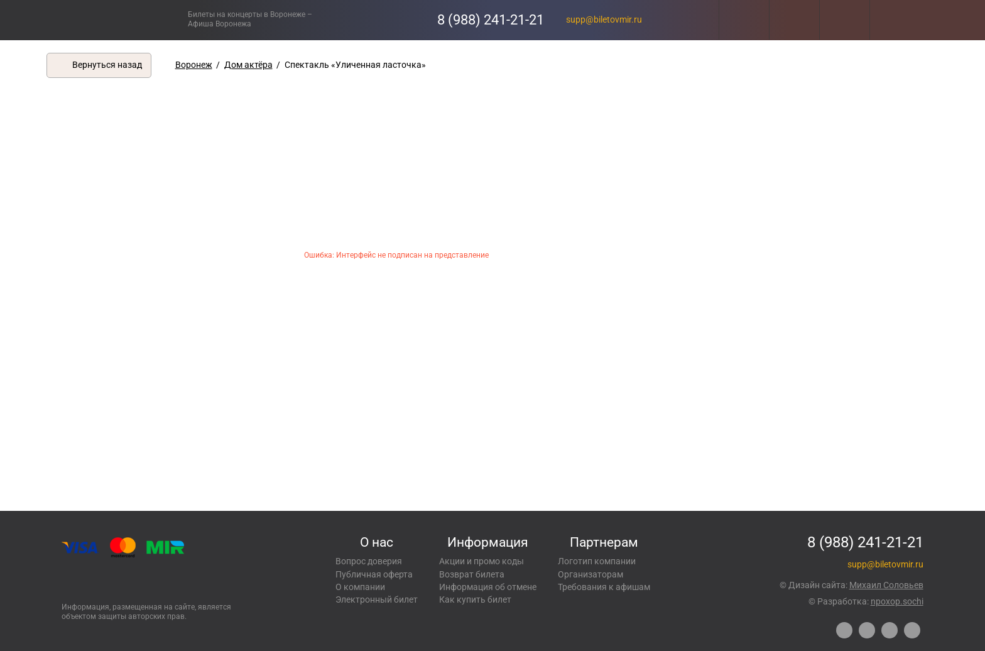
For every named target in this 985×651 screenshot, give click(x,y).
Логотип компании (597, 561)
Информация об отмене (487, 587)
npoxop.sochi (897, 601)
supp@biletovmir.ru (604, 19)
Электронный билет (376, 599)
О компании (360, 587)
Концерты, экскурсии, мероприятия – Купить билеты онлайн (127, 20)
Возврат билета (471, 574)
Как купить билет (475, 599)
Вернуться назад (107, 65)
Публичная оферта (374, 574)
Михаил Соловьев (886, 585)
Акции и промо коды (481, 561)
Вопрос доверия (368, 561)
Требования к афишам (604, 587)
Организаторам (590, 574)
